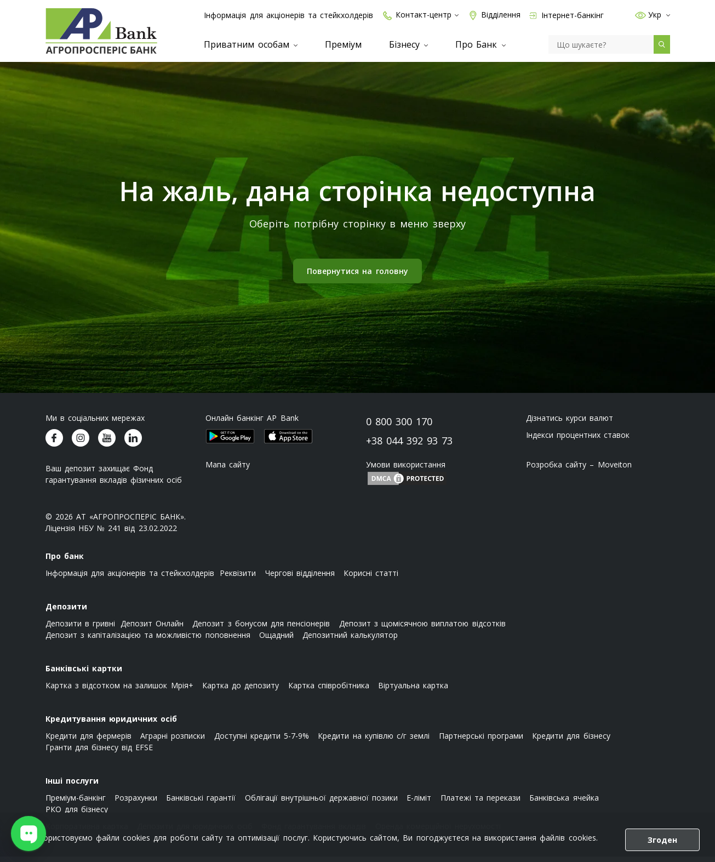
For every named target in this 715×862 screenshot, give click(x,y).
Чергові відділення (300, 578)
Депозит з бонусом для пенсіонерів (261, 629)
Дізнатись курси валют (569, 423)
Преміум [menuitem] (343, 44)
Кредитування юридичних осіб (111, 724)
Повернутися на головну (357, 276)
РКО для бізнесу (76, 814)
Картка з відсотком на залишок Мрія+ (119, 691)
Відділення (493, 15)
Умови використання (405, 470)
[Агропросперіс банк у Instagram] (80, 443)
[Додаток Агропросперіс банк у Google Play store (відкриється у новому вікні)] (230, 442)
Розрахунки (136, 803)
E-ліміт (419, 803)
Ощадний (276, 640)
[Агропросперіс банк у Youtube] (107, 443)
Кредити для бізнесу (571, 741)
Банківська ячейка (563, 803)
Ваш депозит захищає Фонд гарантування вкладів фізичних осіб (113, 479)
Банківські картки (83, 674)
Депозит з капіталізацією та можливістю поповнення (147, 640)
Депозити (66, 612)
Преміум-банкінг (75, 803)
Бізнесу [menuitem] (408, 44)
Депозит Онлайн (152, 629)
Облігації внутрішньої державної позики (321, 803)
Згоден (662, 840)
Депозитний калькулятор (350, 640)
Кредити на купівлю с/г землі (374, 741)
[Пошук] (601, 44)
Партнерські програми (481, 741)
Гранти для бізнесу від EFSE (99, 752)
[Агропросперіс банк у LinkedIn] (133, 443)
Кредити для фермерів (88, 741)
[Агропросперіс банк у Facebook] (54, 443)
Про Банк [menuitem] (480, 44)
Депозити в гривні (80, 629)
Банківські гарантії (201, 803)
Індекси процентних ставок (578, 440)
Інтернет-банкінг (566, 15)
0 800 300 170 (399, 426)
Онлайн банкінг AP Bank (252, 423)
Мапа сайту (227, 470)
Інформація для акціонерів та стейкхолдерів (288, 15)
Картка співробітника (328, 691)
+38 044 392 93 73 (409, 446)
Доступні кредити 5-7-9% (261, 741)
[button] (637, 15)
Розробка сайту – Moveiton (579, 470)
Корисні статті (371, 578)
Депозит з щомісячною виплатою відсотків (422, 629)
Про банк (64, 561)
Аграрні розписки (172, 741)
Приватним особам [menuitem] (250, 44)
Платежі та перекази (480, 803)
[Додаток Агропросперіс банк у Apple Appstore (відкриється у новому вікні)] (288, 442)
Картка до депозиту (240, 691)
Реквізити (238, 578)
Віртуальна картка (413, 691)
